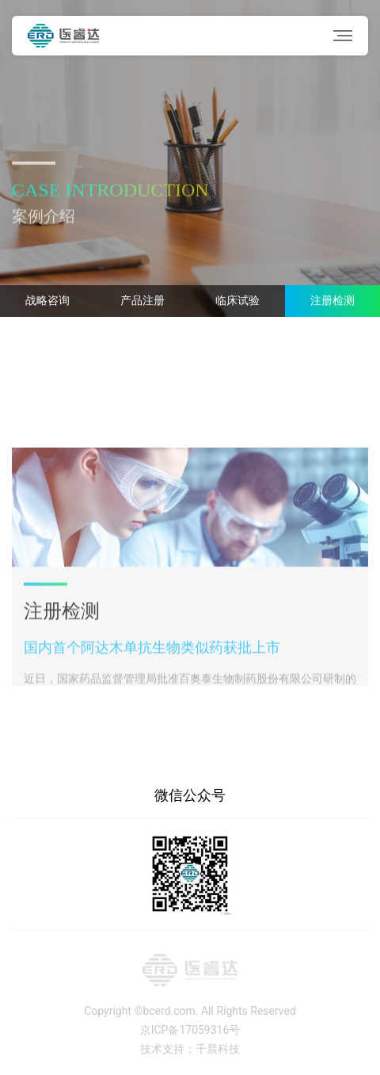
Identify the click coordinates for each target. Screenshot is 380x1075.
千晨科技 (218, 1049)
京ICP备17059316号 (190, 1030)
